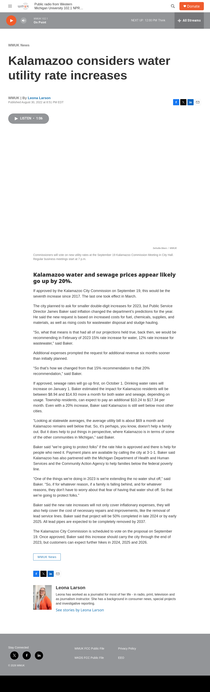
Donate (193, 6)
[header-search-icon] (173, 6)
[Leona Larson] (42, 597)
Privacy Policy (127, 648)
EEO (121, 657)
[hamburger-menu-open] (10, 6)
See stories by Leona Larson (80, 609)
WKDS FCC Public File (89, 657)
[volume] (23, 20)
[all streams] (189, 20)
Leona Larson (39, 98)
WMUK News (19, 45)
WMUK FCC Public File (89, 648)
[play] (11, 20)
